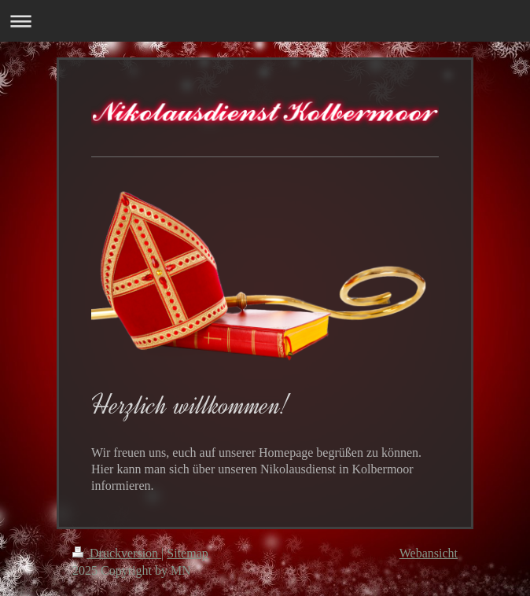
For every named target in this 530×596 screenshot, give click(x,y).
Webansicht (428, 553)
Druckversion (116, 553)
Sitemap (187, 553)
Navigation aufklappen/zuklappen (265, 21)
